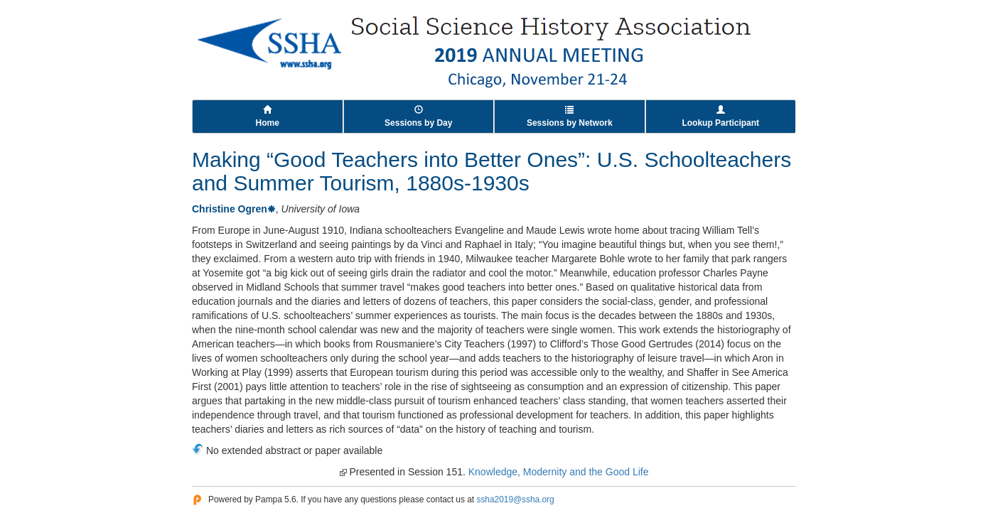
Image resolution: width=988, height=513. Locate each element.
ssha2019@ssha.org (515, 499)
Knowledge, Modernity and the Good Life (558, 471)
